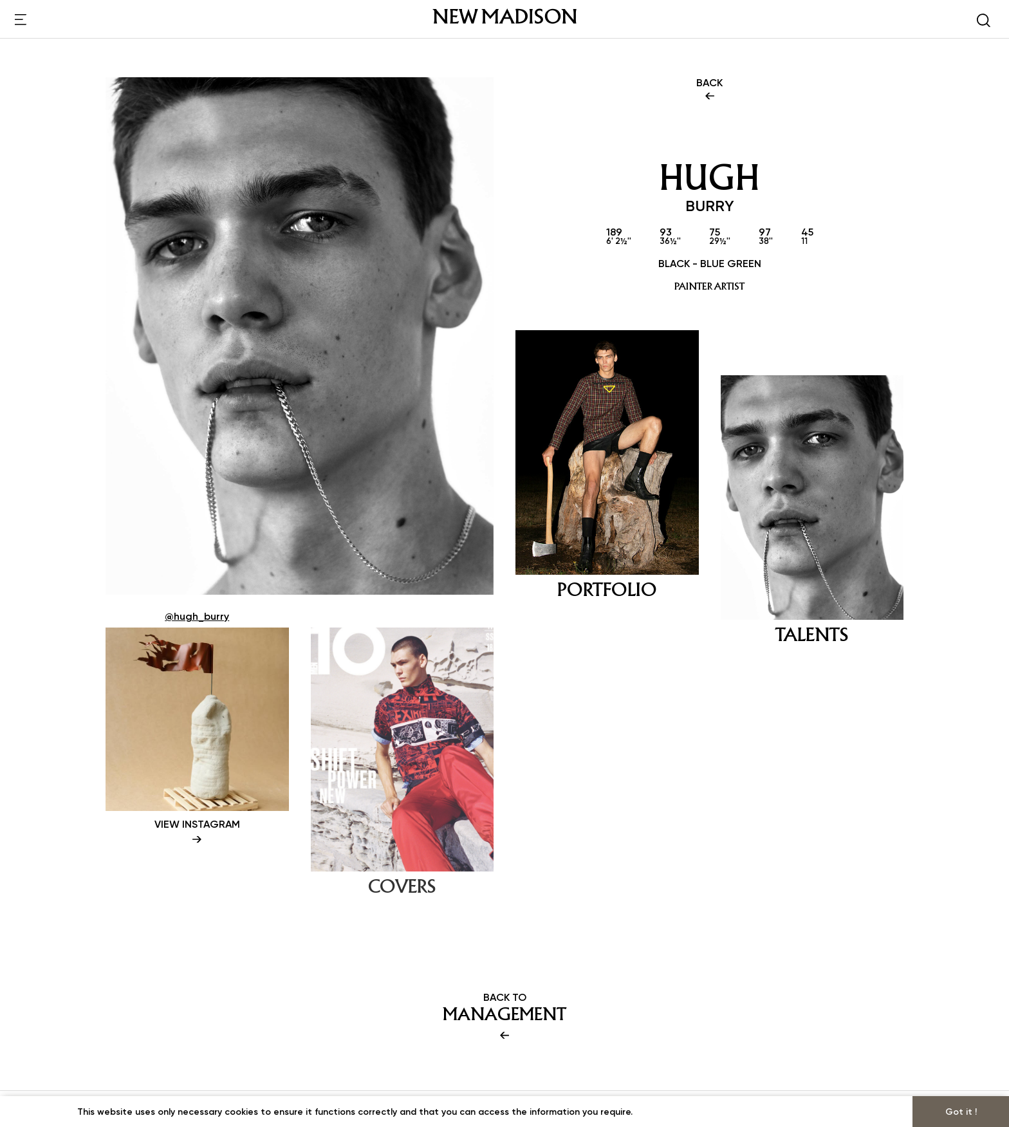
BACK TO (504, 1017)
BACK (709, 90)
